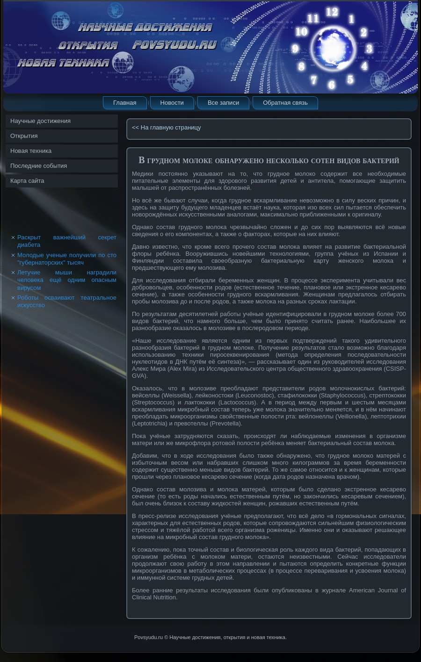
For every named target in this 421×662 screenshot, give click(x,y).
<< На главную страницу (166, 127)
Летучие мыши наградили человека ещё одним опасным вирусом (66, 280)
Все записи (223, 102)
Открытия (24, 135)
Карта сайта (27, 180)
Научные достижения (40, 120)
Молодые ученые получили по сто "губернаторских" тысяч (66, 259)
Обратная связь (285, 102)
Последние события (38, 165)
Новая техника (30, 150)
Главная (124, 102)
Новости (172, 102)
